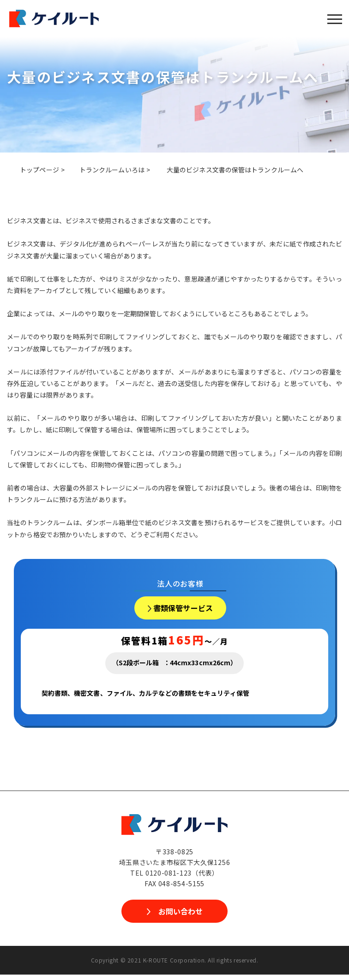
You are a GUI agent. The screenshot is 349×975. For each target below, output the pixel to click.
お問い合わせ (180, 911)
